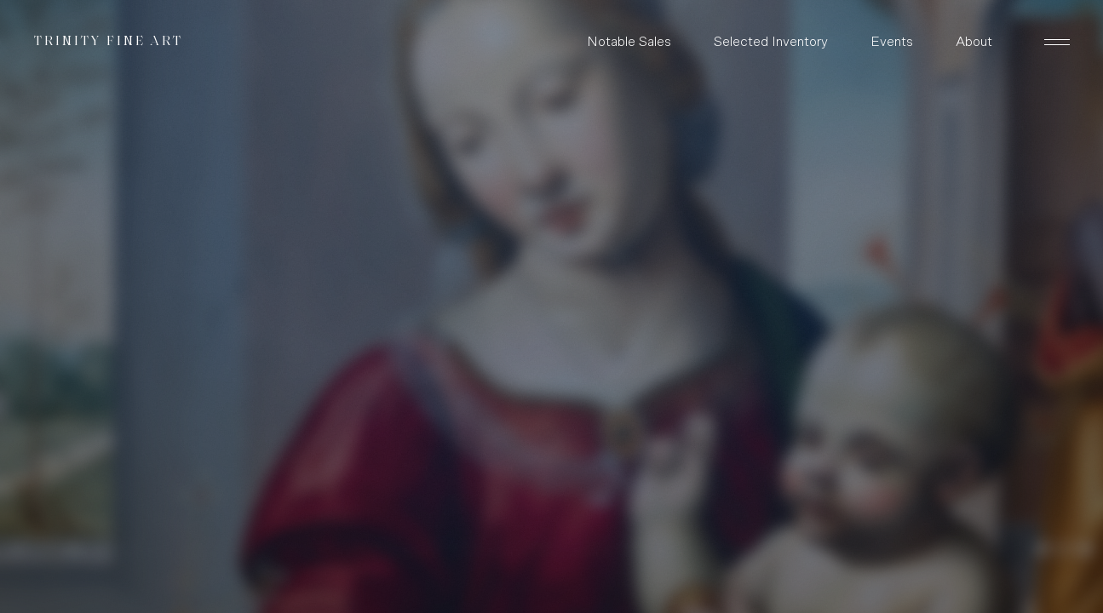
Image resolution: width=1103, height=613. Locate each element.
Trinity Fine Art (108, 42)
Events (891, 42)
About (974, 42)
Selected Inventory (771, 42)
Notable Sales (629, 42)
